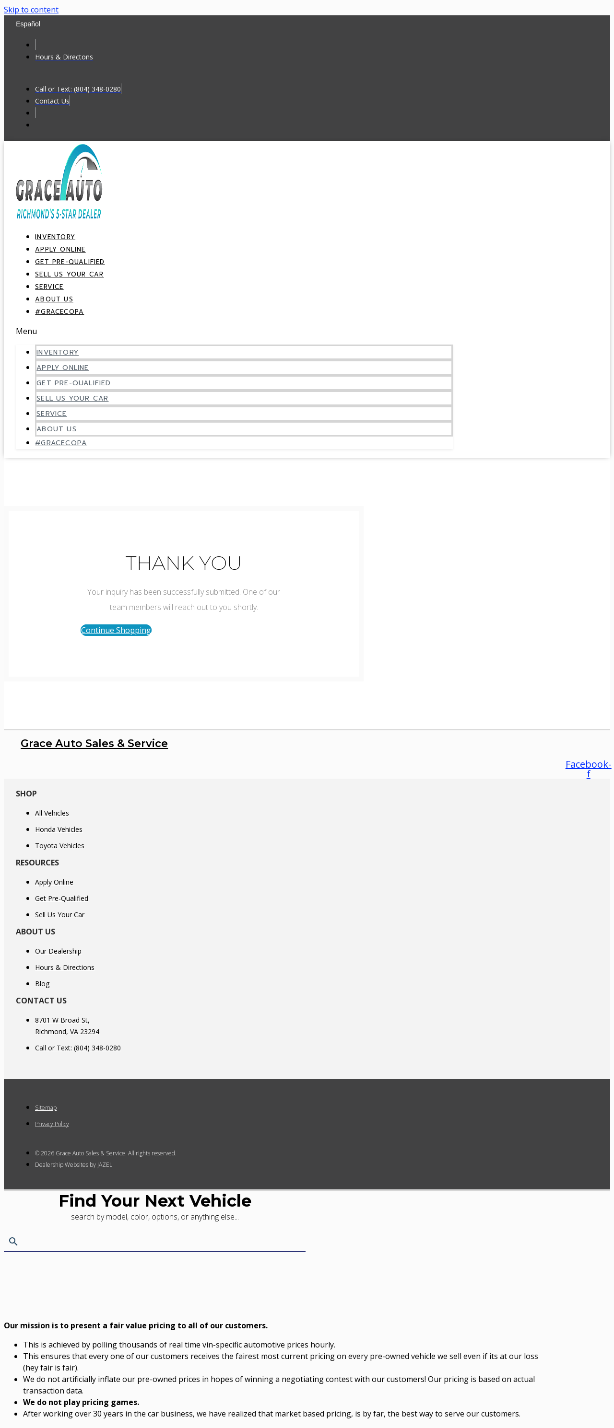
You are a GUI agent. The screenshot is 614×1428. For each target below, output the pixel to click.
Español (28, 24)
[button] (234, 331)
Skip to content (31, 9)
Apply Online (62, 368)
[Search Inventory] (155, 1242)
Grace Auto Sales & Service (94, 743)
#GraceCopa (59, 311)
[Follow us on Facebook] (588, 769)
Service (51, 414)
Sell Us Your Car (69, 274)
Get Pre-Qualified (73, 383)
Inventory (57, 352)
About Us (56, 429)
